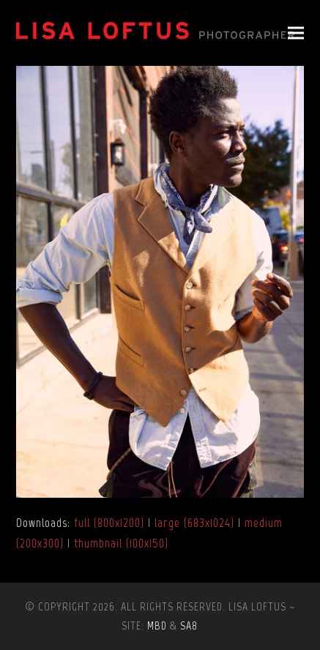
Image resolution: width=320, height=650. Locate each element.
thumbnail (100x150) (121, 543)
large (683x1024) (194, 522)
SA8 (189, 625)
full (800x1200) (109, 522)
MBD (157, 625)
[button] (296, 33)
